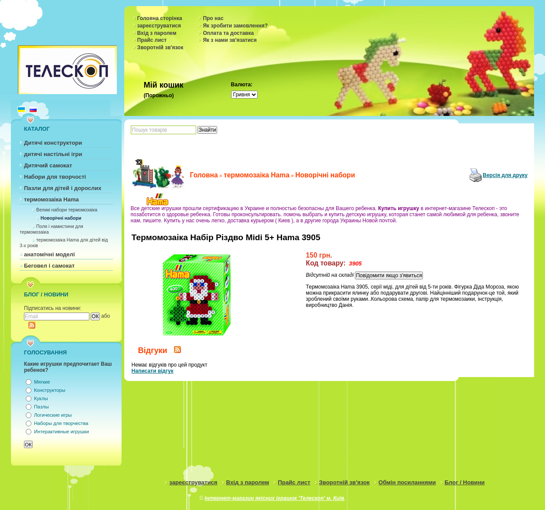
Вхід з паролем (157, 33)
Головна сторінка (159, 18)
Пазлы (41, 406)
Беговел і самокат (49, 265)
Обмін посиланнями (407, 482)
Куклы (41, 398)
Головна (204, 175)
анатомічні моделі (49, 254)
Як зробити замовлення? (235, 26)
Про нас (213, 18)
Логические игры (53, 415)
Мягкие (42, 381)
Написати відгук (153, 371)
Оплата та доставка (228, 33)
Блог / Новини (465, 482)
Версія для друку (505, 175)
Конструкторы (49, 390)
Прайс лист (152, 40)
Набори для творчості (55, 176)
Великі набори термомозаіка (66, 209)
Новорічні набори (61, 218)
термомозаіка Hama (51, 199)
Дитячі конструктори (53, 142)
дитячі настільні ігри (53, 154)
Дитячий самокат (48, 165)
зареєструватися (159, 26)
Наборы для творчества (61, 423)
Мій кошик (164, 85)
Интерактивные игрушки (61, 431)
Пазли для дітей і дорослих (63, 188)
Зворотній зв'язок (160, 47)
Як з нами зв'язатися (229, 40)
